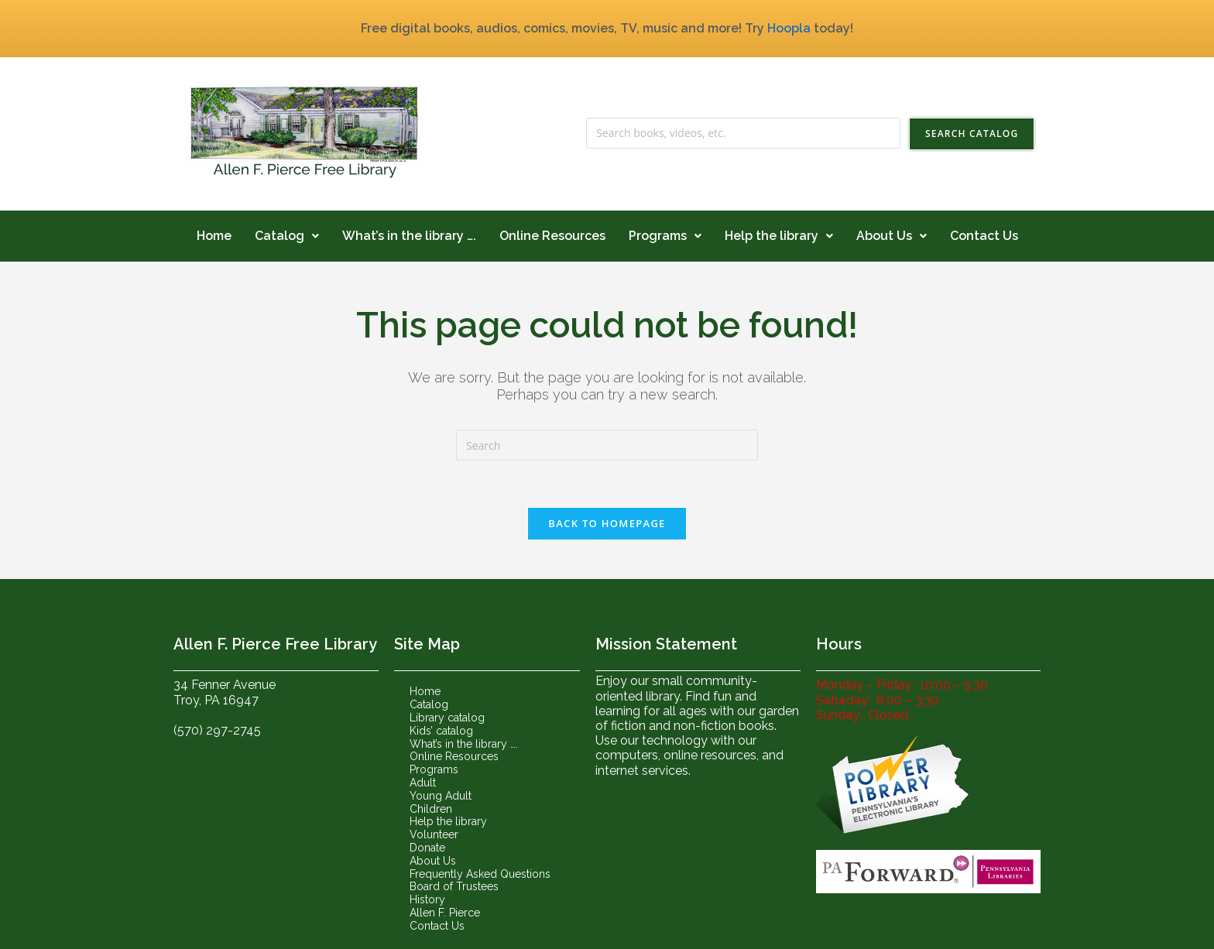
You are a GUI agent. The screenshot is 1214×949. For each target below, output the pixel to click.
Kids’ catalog (441, 731)
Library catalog (447, 717)
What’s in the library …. (409, 235)
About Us (891, 235)
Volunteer (434, 834)
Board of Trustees (454, 886)
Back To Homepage (606, 523)
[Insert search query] (607, 445)
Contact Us (984, 235)
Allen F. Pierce (445, 912)
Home (214, 235)
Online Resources (552, 235)
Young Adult (441, 796)
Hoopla (789, 28)
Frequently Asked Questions (480, 874)
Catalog (287, 235)
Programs (665, 235)
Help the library (779, 235)
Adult (423, 782)
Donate (427, 847)
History (427, 899)
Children (431, 809)
